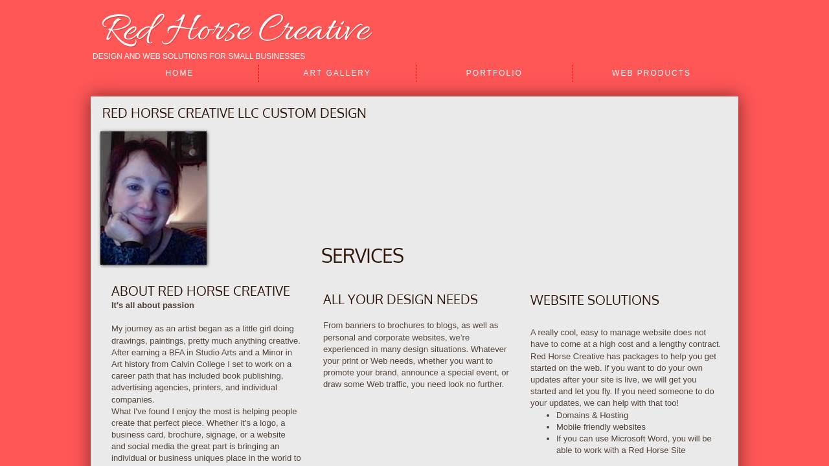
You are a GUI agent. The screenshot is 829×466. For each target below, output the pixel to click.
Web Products (651, 73)
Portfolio (494, 73)
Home (179, 73)
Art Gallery (337, 73)
